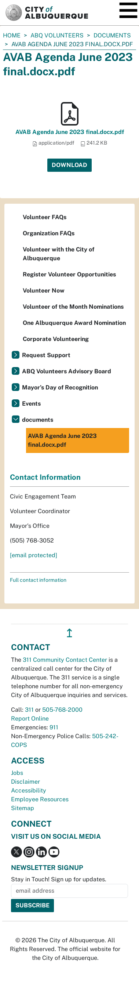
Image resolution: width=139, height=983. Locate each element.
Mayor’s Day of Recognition (60, 387)
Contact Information (45, 477)
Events (31, 403)
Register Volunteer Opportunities (69, 274)
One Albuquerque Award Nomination (74, 322)
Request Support (46, 355)
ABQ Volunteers (57, 35)
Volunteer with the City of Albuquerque (58, 254)
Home (12, 35)
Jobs (17, 772)
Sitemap (22, 808)
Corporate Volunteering (56, 338)
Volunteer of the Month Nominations (73, 306)
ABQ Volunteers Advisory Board (66, 371)
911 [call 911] (54, 727)
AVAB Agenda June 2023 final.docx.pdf (69, 131)
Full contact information (38, 580)
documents (112, 35)
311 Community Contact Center (65, 659)
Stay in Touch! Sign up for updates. (58, 879)
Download (69, 165)
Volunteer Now (44, 290)
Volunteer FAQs (44, 217)
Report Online (30, 718)
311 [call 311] (29, 709)
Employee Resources (40, 799)
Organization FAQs (48, 233)
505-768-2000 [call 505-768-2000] (62, 709)
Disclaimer (25, 781)
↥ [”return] (69, 633)
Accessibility (28, 790)
